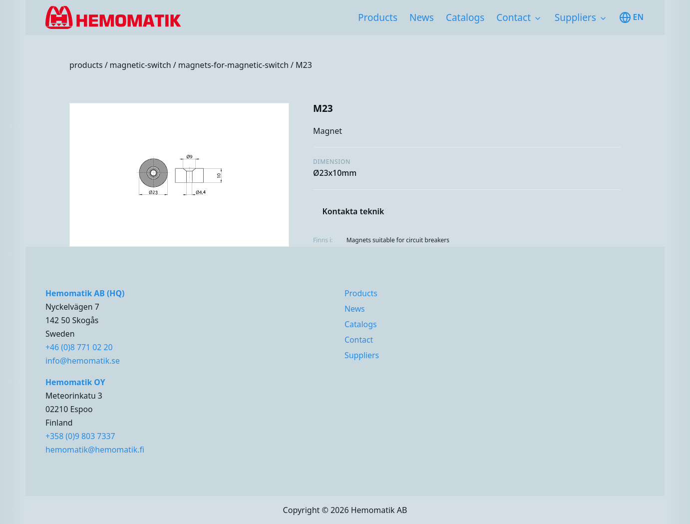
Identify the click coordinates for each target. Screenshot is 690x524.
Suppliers (575, 17)
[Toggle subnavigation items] (538, 18)
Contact (513, 17)
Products (377, 17)
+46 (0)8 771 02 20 (79, 347)
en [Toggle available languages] (631, 17)
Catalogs (465, 17)
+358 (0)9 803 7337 (80, 436)
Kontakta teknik (353, 211)
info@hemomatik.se (82, 360)
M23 (304, 64)
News (421, 17)
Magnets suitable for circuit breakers (397, 240)
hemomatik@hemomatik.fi (94, 449)
